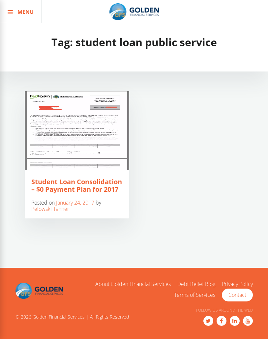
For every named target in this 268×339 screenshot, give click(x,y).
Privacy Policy (237, 284)
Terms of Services (194, 295)
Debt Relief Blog (196, 284)
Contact (237, 294)
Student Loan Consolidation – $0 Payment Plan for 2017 (76, 185)
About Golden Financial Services (133, 284)
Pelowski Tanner (50, 208)
